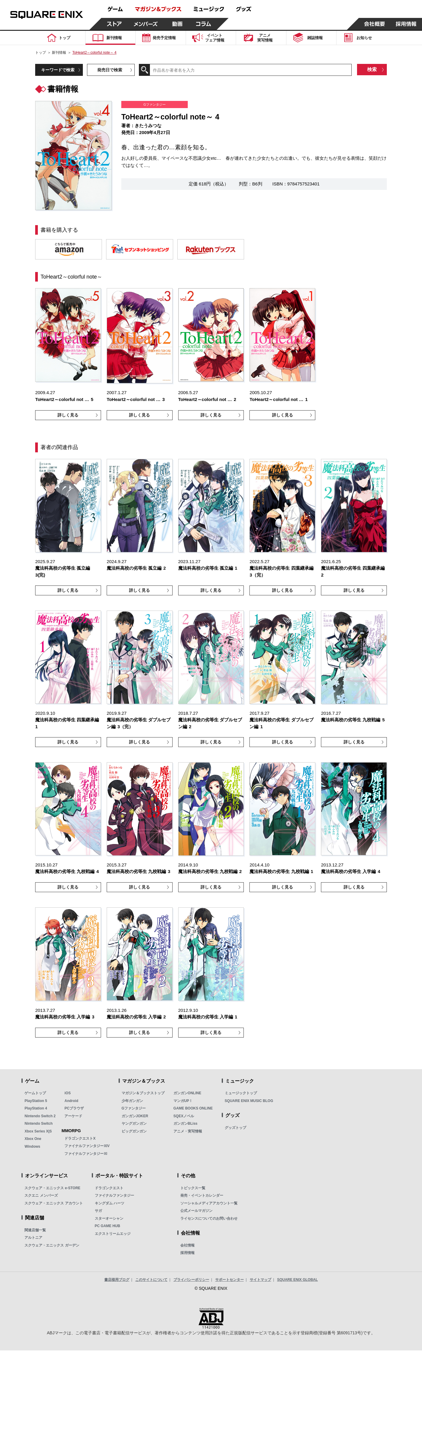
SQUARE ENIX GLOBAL (297, 1280)
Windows (32, 1146)
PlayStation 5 (35, 1101)
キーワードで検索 (58, 69)
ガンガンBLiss (185, 1123)
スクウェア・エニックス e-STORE (52, 1188)
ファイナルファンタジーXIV (86, 1146)
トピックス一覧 (192, 1188)
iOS (67, 1093)
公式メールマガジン (196, 1211)
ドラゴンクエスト (109, 1188)
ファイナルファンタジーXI (85, 1154)
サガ (98, 1211)
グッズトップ (235, 1128)
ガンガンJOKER (135, 1116)
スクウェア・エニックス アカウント (53, 1203)
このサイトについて (151, 1280)
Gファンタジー (134, 1108)
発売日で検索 (109, 69)
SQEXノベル (183, 1116)
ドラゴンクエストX (79, 1138)
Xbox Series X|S (38, 1131)
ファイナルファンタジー (114, 1195)
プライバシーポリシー (191, 1280)
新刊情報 (59, 52)
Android (71, 1101)
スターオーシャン (109, 1218)
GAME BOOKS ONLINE (193, 1108)
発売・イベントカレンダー (201, 1195)
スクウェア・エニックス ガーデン (51, 1245)
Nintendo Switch (38, 1123)
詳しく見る (68, 415)
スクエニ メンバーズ (41, 1195)
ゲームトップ (35, 1093)
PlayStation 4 (35, 1108)
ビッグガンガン (134, 1131)
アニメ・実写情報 (187, 1131)
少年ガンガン (132, 1101)
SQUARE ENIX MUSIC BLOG (249, 1101)
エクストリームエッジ (113, 1234)
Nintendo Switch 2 (39, 1116)
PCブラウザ (74, 1108)
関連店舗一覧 (35, 1230)
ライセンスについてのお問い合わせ (209, 1218)
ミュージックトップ (241, 1093)
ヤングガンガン (134, 1123)
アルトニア (33, 1237)
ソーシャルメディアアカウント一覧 (209, 1203)
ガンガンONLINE (187, 1093)
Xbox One (32, 1139)
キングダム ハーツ (109, 1203)
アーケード (73, 1116)
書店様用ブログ (116, 1280)
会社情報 (187, 1245)
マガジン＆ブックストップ (143, 1093)
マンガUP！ (183, 1101)
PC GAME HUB (107, 1226)
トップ (40, 52)
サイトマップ (260, 1280)
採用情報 (187, 1253)
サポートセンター (229, 1280)
